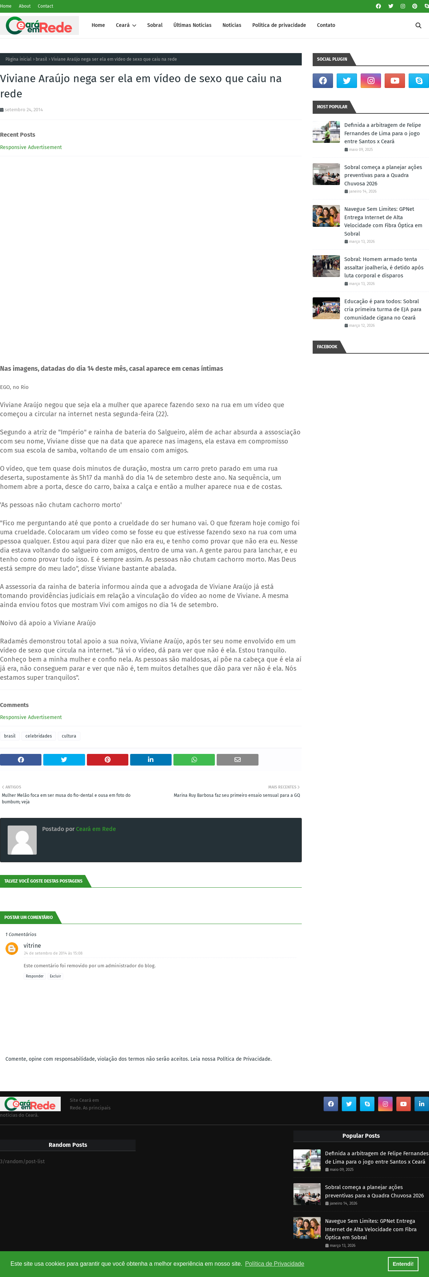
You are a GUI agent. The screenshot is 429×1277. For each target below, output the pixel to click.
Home (6, 6)
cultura (69, 736)
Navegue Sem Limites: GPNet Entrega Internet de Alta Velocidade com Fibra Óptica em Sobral (383, 221)
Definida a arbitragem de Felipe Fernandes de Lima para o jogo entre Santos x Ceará (382, 133)
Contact (45, 6)
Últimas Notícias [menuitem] (192, 25)
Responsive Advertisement (31, 147)
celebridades (38, 736)
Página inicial (18, 59)
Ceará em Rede (95, 829)
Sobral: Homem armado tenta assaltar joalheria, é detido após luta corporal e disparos (384, 267)
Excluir (55, 976)
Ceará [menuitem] (123, 25)
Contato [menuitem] (326, 25)
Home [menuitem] (98, 25)
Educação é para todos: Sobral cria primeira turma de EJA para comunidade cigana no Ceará (382, 309)
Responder (35, 976)
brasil (41, 59)
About (25, 6)
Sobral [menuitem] (155, 25)
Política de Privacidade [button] (274, 1264)
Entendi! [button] (403, 1264)
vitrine (32, 945)
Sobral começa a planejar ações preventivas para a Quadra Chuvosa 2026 (383, 175)
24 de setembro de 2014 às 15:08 (53, 953)
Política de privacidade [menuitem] (279, 25)
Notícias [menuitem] (231, 25)
